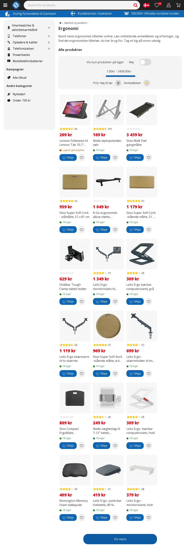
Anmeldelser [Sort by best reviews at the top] (137, 83)
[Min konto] (169, 5)
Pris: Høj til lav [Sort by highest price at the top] (107, 83)
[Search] (82, 5)
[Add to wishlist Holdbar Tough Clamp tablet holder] (81, 301)
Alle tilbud (16, 77)
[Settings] (146, 5)
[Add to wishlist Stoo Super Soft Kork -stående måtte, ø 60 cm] (115, 373)
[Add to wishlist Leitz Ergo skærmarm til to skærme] (81, 373)
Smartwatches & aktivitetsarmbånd (22, 27)
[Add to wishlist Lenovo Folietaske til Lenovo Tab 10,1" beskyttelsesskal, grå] (81, 157)
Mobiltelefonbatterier (25, 61)
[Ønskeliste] (158, 5)
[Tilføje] (68, 157)
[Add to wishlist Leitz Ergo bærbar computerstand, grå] (148, 301)
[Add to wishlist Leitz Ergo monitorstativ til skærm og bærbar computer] (115, 301)
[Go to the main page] (60, 22)
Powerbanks (18, 55)
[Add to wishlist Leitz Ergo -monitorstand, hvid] (148, 517)
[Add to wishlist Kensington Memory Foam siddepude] (81, 517)
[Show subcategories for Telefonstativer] (49, 49)
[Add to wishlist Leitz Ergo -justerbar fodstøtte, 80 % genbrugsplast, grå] (115, 517)
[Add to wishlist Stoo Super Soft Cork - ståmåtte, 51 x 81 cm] (81, 229)
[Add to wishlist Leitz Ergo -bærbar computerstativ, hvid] (148, 445)
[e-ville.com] (16, 5)
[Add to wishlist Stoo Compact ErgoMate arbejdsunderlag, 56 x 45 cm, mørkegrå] (81, 445)
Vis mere (120, 539)
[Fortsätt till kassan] (178, 5)
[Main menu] (5, 5)
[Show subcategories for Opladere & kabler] (49, 42)
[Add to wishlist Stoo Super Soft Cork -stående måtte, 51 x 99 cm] (148, 229)
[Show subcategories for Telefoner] (49, 36)
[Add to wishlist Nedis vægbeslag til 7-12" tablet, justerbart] (115, 445)
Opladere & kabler (22, 42)
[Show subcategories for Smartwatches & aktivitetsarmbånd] (49, 28)
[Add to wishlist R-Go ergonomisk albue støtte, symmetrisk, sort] (115, 229)
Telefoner (16, 36)
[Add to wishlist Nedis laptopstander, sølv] (115, 157)
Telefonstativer (20, 48)
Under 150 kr (19, 100)
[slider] (104, 76)
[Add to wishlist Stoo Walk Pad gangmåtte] (148, 157)
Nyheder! (16, 94)
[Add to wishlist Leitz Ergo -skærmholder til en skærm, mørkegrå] (148, 373)
